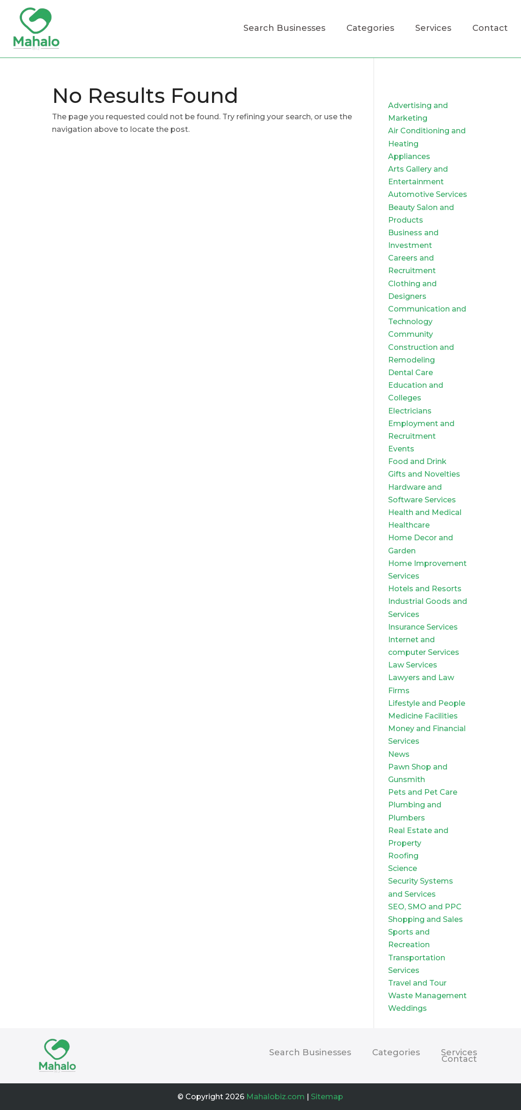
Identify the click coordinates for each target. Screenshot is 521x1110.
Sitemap (327, 1096)
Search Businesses (284, 29)
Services (433, 29)
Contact (490, 29)
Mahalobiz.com (275, 1096)
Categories (370, 29)
